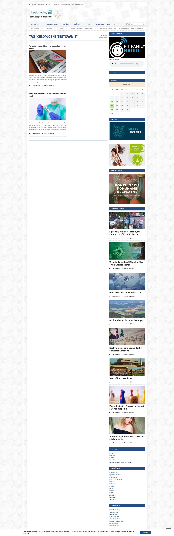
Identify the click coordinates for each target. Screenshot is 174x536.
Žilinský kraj (113, 513)
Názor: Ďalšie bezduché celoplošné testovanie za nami (46, 96)
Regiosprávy (37, 24)
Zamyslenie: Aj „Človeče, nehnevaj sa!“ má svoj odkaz (126, 407)
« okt (111, 113)
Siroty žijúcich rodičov (120, 377)
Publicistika (113, 476)
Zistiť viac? (25, 533)
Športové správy (114, 474)
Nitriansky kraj (114, 516)
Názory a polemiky (54, 24)
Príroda (81, 24)
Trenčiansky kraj (114, 518)
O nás (34, 4)
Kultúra (69, 24)
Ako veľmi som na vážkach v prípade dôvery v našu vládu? (47, 47)
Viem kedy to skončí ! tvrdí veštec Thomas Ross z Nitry (125, 263)
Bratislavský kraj (114, 509)
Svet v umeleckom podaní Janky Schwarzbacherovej (125, 349)
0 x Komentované (35, 86)
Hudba (111, 485)
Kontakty (56, 4)
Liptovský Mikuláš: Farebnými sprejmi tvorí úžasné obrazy (124, 233)
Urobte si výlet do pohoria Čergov (126, 320)
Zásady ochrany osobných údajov (72, 4)
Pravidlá (41, 4)
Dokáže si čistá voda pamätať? (124, 292)
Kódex (48, 4)
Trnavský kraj (113, 511)
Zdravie (92, 24)
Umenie (112, 483)
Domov (104, 36)
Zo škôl (111, 487)
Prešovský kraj (114, 525)
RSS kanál (103, 37)
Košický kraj (113, 522)
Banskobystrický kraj (116, 520)
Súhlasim (145, 532)
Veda (111, 492)
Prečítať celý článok (50, 86)
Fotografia (104, 24)
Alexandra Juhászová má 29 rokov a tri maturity (127, 437)
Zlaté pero (116, 24)
